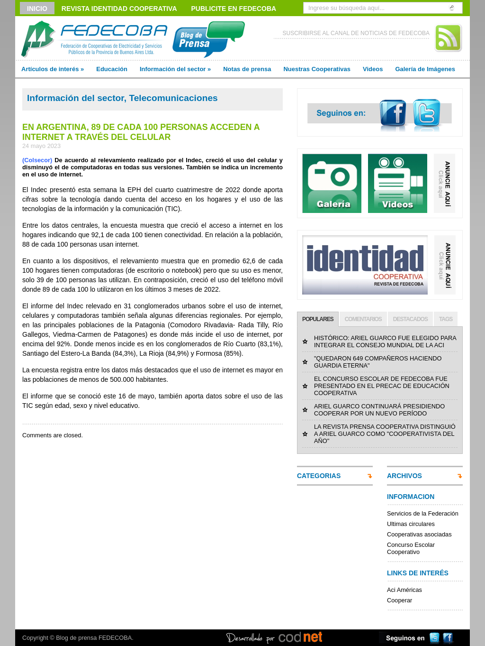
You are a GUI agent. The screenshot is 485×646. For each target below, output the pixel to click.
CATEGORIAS (319, 476)
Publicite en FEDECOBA (234, 8)
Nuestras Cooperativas (316, 69)
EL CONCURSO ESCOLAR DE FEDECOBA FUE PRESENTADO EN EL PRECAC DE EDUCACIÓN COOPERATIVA (381, 386)
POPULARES (317, 319)
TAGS (445, 319)
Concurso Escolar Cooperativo (411, 548)
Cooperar (399, 600)
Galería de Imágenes (425, 69)
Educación (111, 69)
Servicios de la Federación (422, 513)
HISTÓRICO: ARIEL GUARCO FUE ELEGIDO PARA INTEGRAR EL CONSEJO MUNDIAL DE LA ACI (385, 341)
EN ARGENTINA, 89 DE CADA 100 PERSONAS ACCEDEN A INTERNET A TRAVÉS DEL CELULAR (141, 132)
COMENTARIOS (363, 319)
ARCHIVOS (404, 476)
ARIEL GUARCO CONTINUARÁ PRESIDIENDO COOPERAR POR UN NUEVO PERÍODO (379, 410)
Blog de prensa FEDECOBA (94, 637)
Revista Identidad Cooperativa (119, 8)
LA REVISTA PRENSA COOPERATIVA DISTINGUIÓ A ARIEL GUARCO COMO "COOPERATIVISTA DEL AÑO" (385, 433)
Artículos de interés (52, 69)
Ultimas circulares (411, 523)
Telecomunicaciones (173, 98)
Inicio (37, 8)
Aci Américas (404, 589)
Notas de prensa (247, 69)
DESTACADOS (410, 319)
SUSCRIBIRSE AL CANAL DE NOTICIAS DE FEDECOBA (356, 33)
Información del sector (175, 69)
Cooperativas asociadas (419, 534)
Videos (373, 69)
